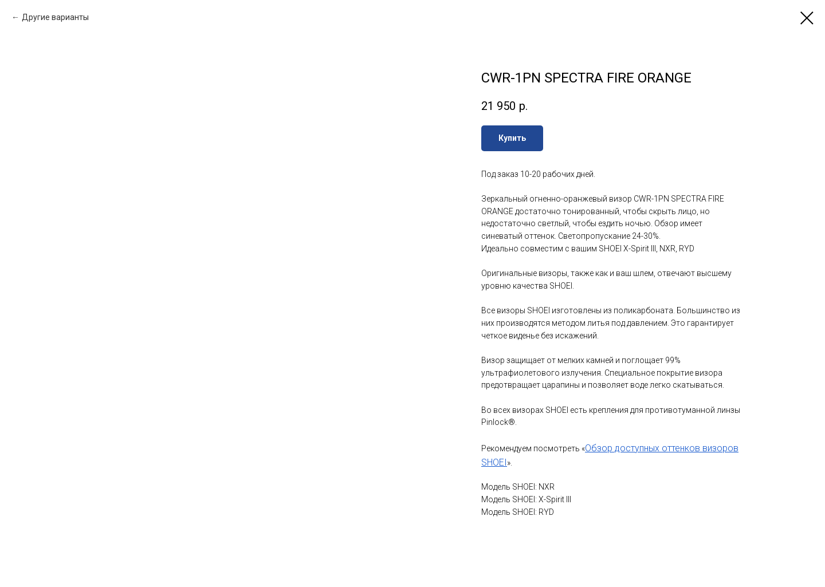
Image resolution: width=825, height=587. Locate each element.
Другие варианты (55, 17)
